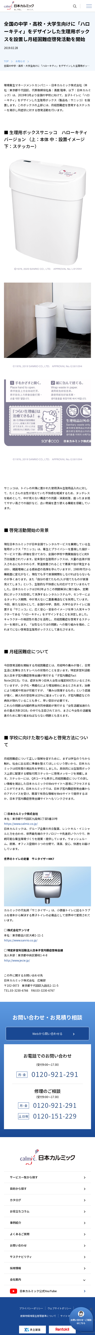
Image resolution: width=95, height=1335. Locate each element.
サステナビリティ (47, 1257)
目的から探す (47, 1189)
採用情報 (47, 1268)
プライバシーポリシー (31, 1308)
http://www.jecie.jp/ (17, 960)
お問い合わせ (47, 1245)
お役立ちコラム (47, 1211)
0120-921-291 (54, 1074)
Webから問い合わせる (53, 1033)
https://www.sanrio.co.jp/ (20, 940)
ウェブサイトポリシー (59, 1308)
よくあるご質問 (47, 1234)
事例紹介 (47, 1223)
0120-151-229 (55, 1115)
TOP (8, 61)
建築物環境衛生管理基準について (38, 1315)
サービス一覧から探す (47, 1177)
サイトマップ (67, 1315)
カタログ (47, 1200)
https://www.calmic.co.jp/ (21, 824)
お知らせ (22, 61)
